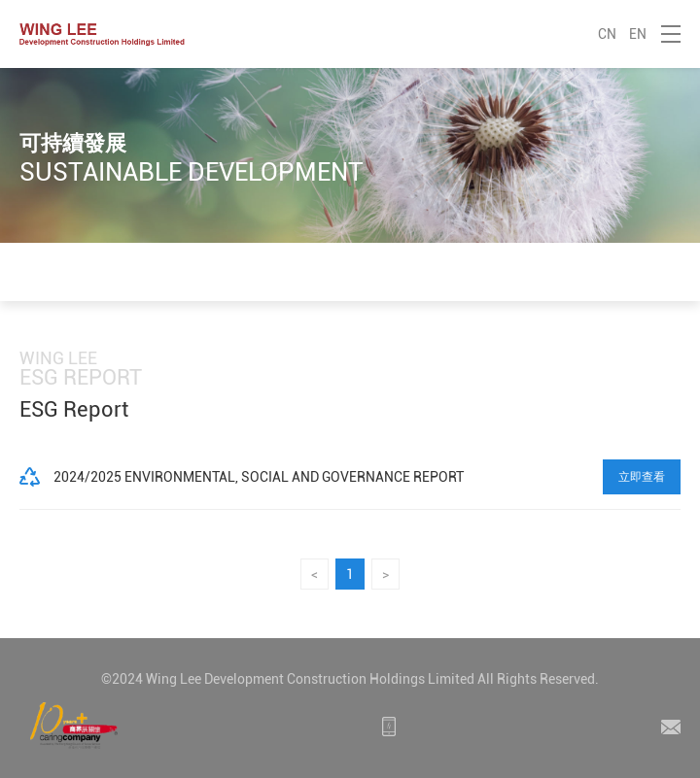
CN (607, 34)
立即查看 (641, 477)
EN (638, 34)
